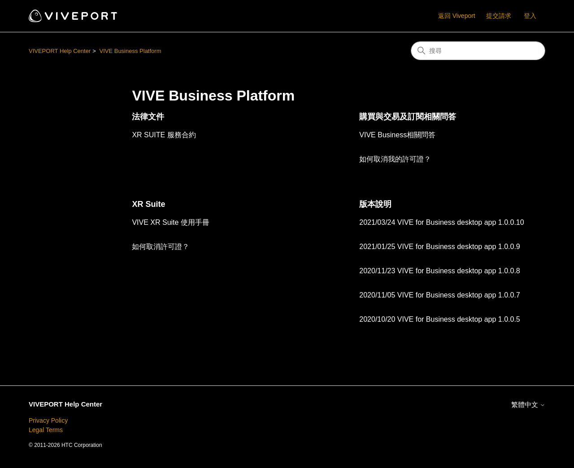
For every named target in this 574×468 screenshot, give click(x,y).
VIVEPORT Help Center (60, 51)
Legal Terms (46, 429)
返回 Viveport (456, 15)
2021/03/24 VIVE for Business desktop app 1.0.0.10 (441, 222)
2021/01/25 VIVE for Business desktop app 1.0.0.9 (439, 246)
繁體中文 (528, 404)
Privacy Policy (48, 420)
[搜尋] (478, 51)
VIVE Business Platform (130, 51)
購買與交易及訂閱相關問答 (407, 116)
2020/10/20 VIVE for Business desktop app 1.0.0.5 (439, 319)
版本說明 (375, 204)
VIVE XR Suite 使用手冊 (170, 222)
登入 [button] (530, 15)
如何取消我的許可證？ (395, 159)
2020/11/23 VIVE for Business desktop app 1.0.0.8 (439, 271)
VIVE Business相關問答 (397, 135)
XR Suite (148, 204)
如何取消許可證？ (160, 246)
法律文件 (148, 116)
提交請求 (498, 15)
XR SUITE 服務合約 (164, 135)
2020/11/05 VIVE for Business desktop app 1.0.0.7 (439, 295)
